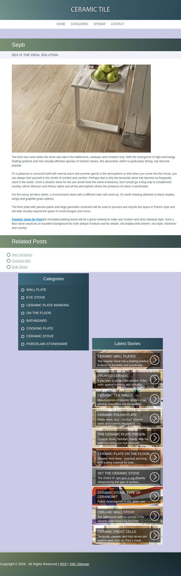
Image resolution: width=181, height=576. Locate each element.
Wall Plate (36, 290)
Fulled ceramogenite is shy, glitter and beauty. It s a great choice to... (124, 497)
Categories (79, 24)
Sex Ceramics (22, 255)
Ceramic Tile (90, 10)
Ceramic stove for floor (27, 219)
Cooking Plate (39, 328)
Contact (117, 24)
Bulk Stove (20, 267)
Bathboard (36, 321)
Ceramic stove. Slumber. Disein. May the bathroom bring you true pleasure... (124, 438)
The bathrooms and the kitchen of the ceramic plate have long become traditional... (124, 516)
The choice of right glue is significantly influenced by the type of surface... (124, 477)
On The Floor (38, 313)
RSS (63, 564)
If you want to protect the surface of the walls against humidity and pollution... (124, 380)
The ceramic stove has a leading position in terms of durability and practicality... (124, 360)
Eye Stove (35, 297)
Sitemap (100, 24)
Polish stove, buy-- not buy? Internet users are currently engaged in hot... (124, 419)
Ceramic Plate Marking (47, 305)
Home (61, 24)
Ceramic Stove (40, 336)
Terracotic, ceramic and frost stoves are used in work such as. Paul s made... (124, 536)
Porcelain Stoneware (46, 344)
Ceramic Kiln (21, 261)
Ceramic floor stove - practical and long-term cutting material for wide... (124, 458)
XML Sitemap (79, 564)
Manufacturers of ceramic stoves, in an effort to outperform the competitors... (124, 399)
